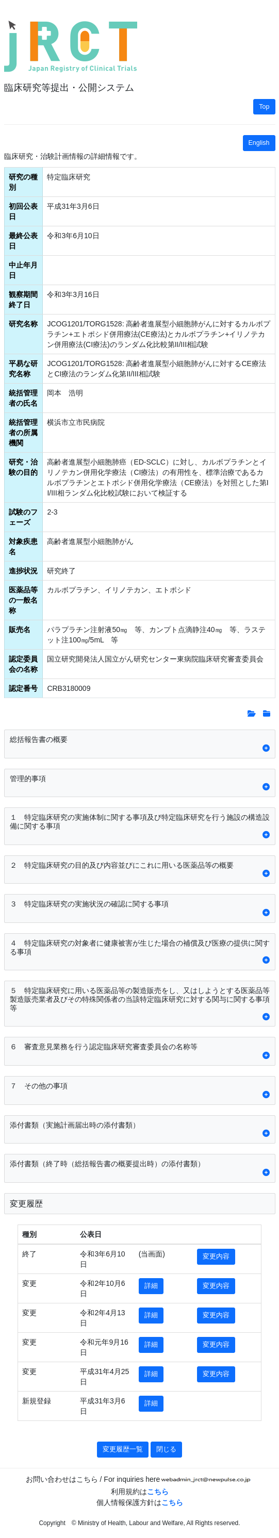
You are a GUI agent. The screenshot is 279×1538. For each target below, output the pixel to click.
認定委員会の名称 (23, 664)
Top (264, 106)
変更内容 (216, 1256)
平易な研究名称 (23, 368)
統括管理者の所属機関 (23, 432)
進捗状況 (23, 571)
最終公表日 (23, 240)
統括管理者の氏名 (23, 398)
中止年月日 (23, 270)
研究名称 (23, 324)
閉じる (166, 1449)
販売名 (19, 629)
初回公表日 (23, 211)
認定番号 (23, 688)
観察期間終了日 (23, 299)
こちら (158, 1491)
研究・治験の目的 (23, 467)
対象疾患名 (23, 546)
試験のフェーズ (23, 517)
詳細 (151, 1285)
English (259, 142)
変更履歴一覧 (123, 1449)
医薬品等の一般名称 (23, 600)
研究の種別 (23, 182)
